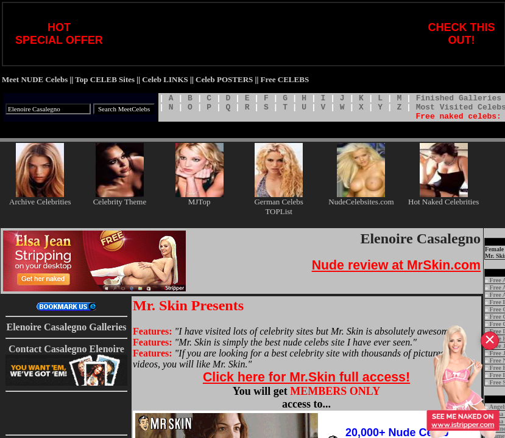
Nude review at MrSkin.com (396, 265)
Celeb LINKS (165, 79)
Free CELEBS (285, 79)
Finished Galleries (458, 98)
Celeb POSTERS (224, 79)
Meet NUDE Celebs (35, 79)
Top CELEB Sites (105, 79)
